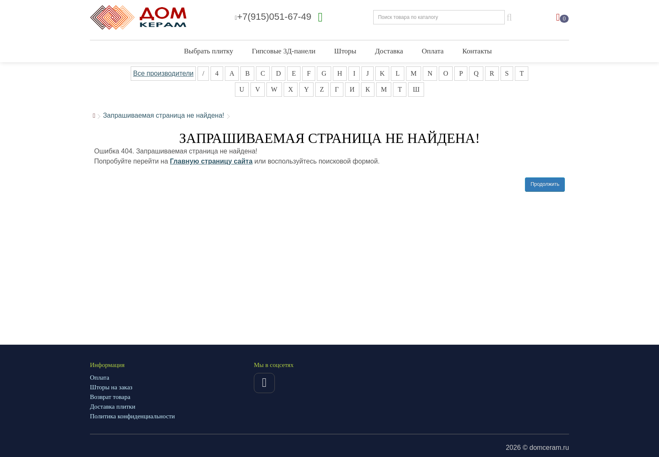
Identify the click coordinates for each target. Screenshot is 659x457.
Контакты (477, 51)
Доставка (389, 51)
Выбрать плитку (208, 51)
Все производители (163, 73)
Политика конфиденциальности (132, 416)
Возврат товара (110, 397)
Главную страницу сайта (211, 161)
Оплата (433, 51)
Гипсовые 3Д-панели (283, 51)
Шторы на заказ (111, 387)
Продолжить (544, 184)
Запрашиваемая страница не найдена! (163, 115)
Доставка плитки (112, 406)
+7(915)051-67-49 (273, 16)
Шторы (345, 51)
